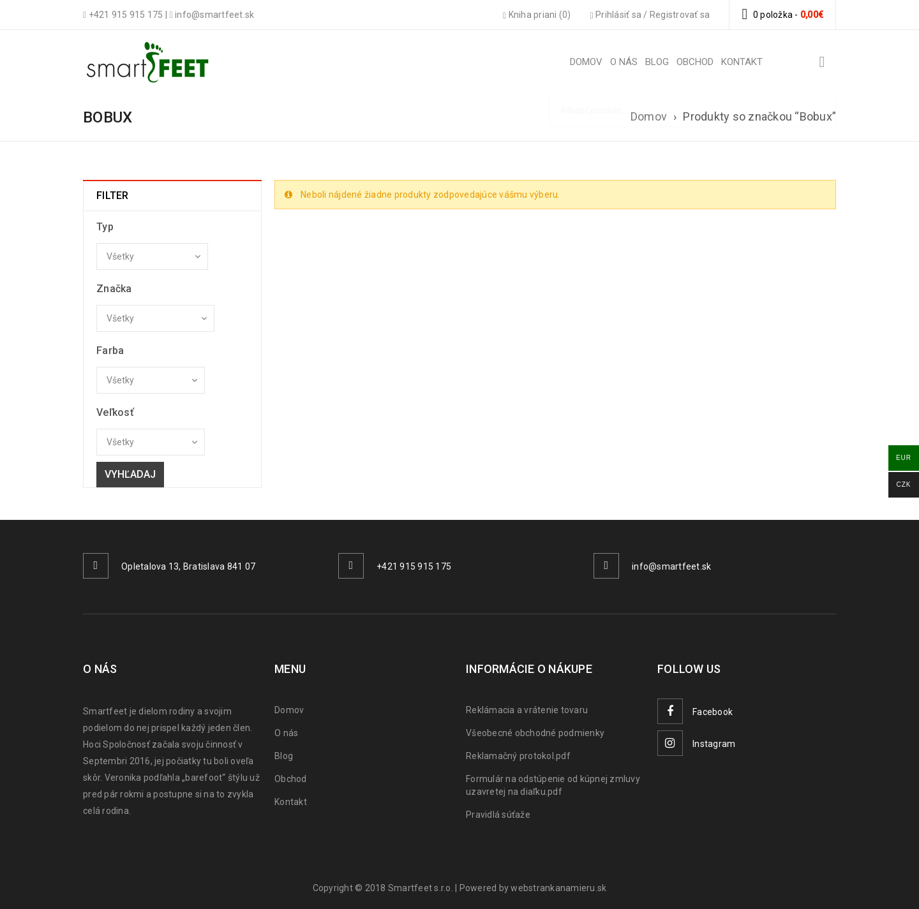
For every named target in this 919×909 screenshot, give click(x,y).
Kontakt (290, 802)
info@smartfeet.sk (671, 566)
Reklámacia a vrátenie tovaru (527, 710)
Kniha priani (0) (537, 15)
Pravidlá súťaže (498, 814)
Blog (283, 756)
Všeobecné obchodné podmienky (535, 733)
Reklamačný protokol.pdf (518, 756)
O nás (286, 733)
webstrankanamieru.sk (558, 888)
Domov (649, 116)
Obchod (290, 779)
